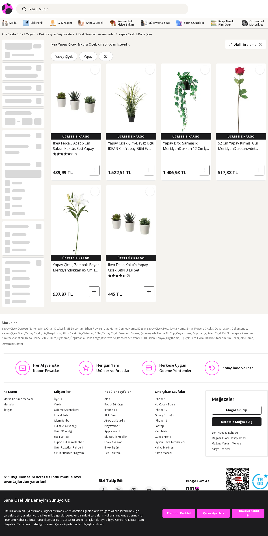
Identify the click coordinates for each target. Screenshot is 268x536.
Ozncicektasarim (215, 338)
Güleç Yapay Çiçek (106, 333)
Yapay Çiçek (64, 56)
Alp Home (246, 338)
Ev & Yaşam (27, 34)
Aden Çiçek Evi (216, 333)
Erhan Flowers (93, 328)
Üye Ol (58, 399)
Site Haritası (61, 437)
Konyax (160, 338)
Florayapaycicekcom (240, 333)
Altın (107, 399)
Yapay (88, 56)
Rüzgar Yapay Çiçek (149, 328)
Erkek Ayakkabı (113, 442)
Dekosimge (93, 338)
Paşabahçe (199, 333)
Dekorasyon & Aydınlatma (56, 34)
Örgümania (77, 338)
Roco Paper (124, 338)
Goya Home (183, 333)
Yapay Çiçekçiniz (35, 333)
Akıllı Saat (110, 415)
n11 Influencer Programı (69, 453)
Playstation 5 (112, 426)
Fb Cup (170, 333)
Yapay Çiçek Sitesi (13, 333)
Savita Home (177, 328)
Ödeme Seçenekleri (66, 410)
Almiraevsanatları (13, 338)
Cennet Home (127, 328)
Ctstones (87, 333)
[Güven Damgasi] (260, 482)
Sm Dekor (233, 338)
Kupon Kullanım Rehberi (69, 442)
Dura (53, 338)
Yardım (58, 404)
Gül (106, 56)
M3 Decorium (75, 328)
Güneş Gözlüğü (164, 415)
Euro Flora (197, 338)
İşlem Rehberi (62, 420)
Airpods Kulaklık (114, 420)
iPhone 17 (161, 410)
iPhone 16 (161, 420)
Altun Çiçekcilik (72, 333)
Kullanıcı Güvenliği (65, 426)
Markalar (9, 404)
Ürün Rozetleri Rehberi (68, 447)
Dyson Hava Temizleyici (170, 442)
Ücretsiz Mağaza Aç (236, 422)
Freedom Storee (129, 333)
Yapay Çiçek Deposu (15, 328)
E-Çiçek (185, 338)
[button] (74, 251)
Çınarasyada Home (152, 333)
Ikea (165, 328)
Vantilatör (161, 431)
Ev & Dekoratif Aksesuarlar (96, 34)
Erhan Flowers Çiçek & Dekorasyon (208, 328)
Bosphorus (54, 333)
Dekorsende (239, 328)
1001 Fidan (148, 338)
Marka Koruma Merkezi (18, 399)
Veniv (136, 338)
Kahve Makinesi (164, 447)
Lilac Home (111, 328)
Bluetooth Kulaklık (115, 437)
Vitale (45, 338)
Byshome (63, 338)
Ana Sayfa (9, 34)
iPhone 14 (110, 410)
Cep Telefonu (112, 453)
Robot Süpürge (113, 404)
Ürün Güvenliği (63, 431)
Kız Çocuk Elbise (165, 404)
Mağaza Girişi (236, 410)
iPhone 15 (161, 399)
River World (108, 338)
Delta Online (33, 338)
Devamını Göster (12, 344)
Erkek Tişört (111, 447)
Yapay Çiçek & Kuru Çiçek (136, 34)
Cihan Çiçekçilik (55, 328)
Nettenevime (37, 328)
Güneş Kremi (163, 437)
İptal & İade (61, 415)
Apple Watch (112, 431)
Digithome (172, 338)
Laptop (159, 426)
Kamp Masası (163, 453)
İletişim (8, 410)
